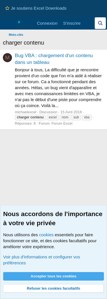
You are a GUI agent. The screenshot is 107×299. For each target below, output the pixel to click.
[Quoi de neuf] (88, 23)
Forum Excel (62, 123)
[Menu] (8, 23)
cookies (46, 234)
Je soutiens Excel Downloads (35, 8)
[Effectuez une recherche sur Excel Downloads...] (100, 23)
